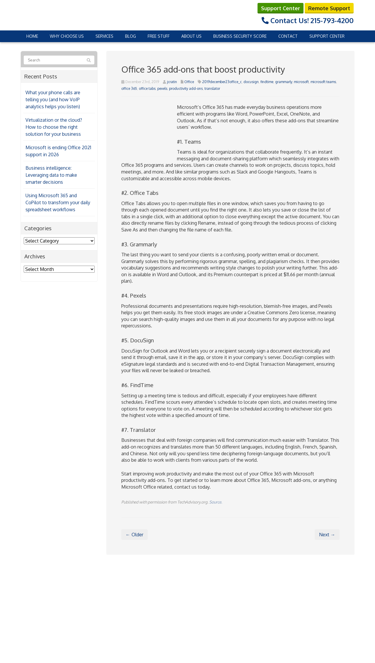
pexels (162, 88)
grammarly (283, 82)
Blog (130, 36)
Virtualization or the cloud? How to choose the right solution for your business (53, 127)
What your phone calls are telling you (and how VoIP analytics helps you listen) (52, 99)
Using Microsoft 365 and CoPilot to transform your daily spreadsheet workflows (57, 202)
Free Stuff (159, 36)
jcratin (172, 82)
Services (104, 36)
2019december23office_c (222, 82)
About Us (191, 36)
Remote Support (329, 8)
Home (32, 36)
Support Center (280, 8)
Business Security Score (240, 36)
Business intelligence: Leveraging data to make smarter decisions (51, 175)
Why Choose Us (67, 36)
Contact (288, 36)
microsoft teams (323, 82)
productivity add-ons (186, 88)
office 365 (129, 88)
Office (189, 82)
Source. (215, 501)
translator (212, 88)
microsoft (301, 82)
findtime (266, 82)
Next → (327, 534)
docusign (251, 82)
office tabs (147, 88)
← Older (134, 534)
